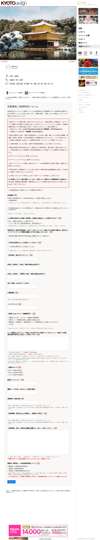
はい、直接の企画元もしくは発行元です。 (21, 221)
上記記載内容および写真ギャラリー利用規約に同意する (25, 190)
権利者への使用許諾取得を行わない (18, 470)
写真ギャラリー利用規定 (85, 104)
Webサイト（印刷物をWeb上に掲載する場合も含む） (24, 320)
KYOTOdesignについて (84, 90)
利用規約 (81, 100)
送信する (11, 481)
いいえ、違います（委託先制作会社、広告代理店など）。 (25, 223)
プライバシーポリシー (84, 102)
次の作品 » (72, 61)
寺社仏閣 (12, 83)
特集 (80, 28)
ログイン (94, 4)
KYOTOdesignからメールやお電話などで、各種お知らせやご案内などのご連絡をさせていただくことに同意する (38, 208)
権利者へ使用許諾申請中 (15, 468)
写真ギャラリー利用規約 (41, 175)
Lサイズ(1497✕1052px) (15, 375)
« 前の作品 (4, 61)
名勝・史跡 (19, 83)
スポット (82, 39)
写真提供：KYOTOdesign (30, 352)
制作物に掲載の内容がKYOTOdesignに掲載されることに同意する (28, 236)
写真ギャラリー (84, 46)
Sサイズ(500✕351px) (14, 370)
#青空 (21, 80)
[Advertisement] (38, 509)
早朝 (35, 83)
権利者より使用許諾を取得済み (17, 466)
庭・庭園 (26, 83)
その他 (10, 324)
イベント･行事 (84, 35)
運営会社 (81, 109)
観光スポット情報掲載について (86, 95)
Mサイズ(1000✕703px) (15, 372)
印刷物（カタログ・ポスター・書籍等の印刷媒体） (23, 317)
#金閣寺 (12, 80)
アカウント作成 (86, 4)
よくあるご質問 (82, 107)
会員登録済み (12, 200)
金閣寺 (16, 76)
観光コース (83, 43)
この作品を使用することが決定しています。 (21, 246)
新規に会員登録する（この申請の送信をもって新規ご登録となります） (29, 198)
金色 (45, 83)
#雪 (17, 80)
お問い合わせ (82, 112)
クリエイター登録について (85, 97)
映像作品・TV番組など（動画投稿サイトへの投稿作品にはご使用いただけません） (33, 322)
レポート (82, 32)
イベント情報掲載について (85, 92)
